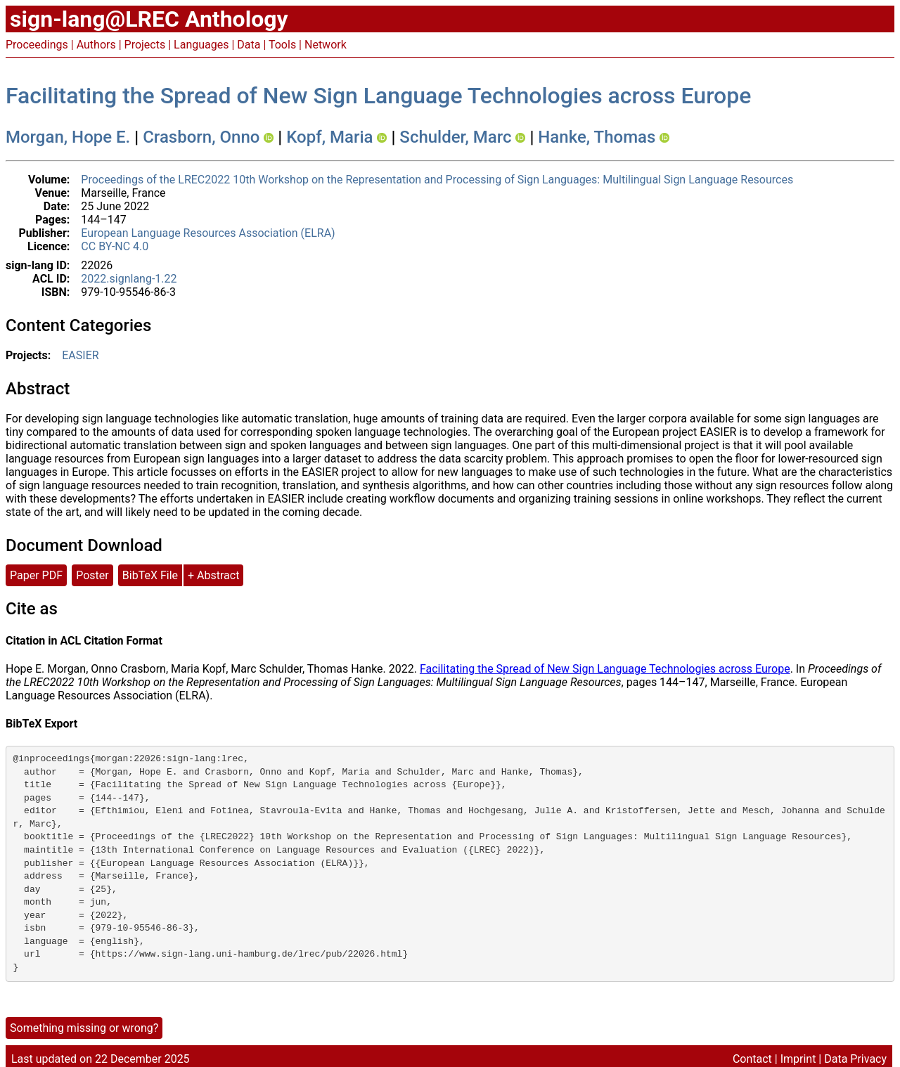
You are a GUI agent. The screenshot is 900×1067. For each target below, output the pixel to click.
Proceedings (37, 44)
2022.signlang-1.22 (128, 278)
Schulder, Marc (455, 137)
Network (325, 44)
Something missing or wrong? (84, 1028)
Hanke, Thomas (596, 137)
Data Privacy (855, 1059)
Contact (752, 1059)
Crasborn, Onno (201, 137)
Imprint (798, 1059)
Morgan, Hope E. (68, 137)
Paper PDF (36, 575)
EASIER (80, 355)
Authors (96, 44)
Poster (92, 575)
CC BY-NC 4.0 (114, 246)
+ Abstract (213, 575)
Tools (282, 44)
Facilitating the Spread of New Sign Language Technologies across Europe (378, 95)
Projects (145, 44)
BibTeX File (150, 575)
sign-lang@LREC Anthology (149, 19)
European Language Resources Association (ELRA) (208, 233)
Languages (201, 44)
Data (248, 44)
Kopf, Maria (329, 137)
